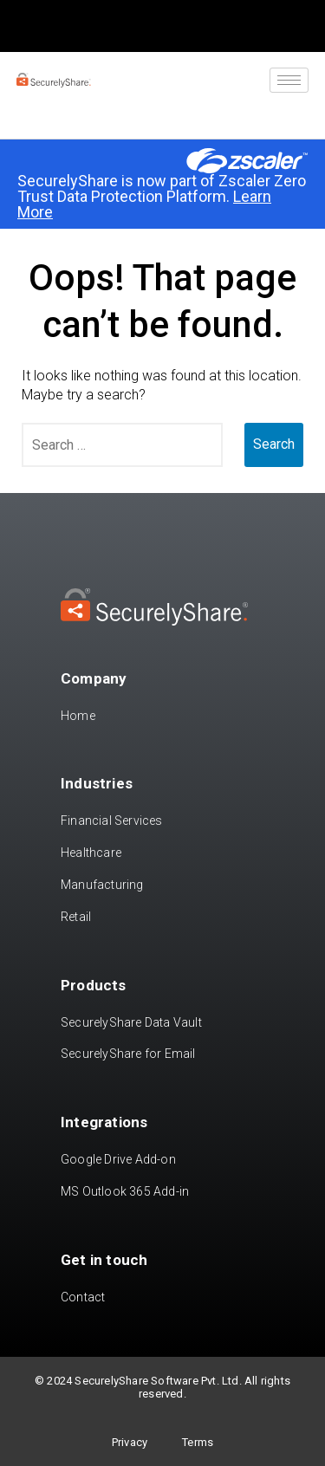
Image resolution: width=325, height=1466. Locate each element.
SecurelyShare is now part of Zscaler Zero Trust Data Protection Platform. (161, 196)
